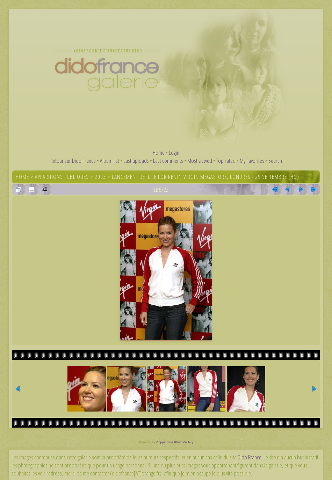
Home (159, 152)
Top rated (226, 161)
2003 (100, 177)
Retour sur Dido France (73, 161)
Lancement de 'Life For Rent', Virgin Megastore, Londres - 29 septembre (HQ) (205, 177)
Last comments (168, 161)
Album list (109, 161)
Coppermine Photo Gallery (174, 442)
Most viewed (199, 161)
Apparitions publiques (62, 177)
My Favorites (252, 161)
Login (174, 152)
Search (275, 161)
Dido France (249, 457)
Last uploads (136, 161)
